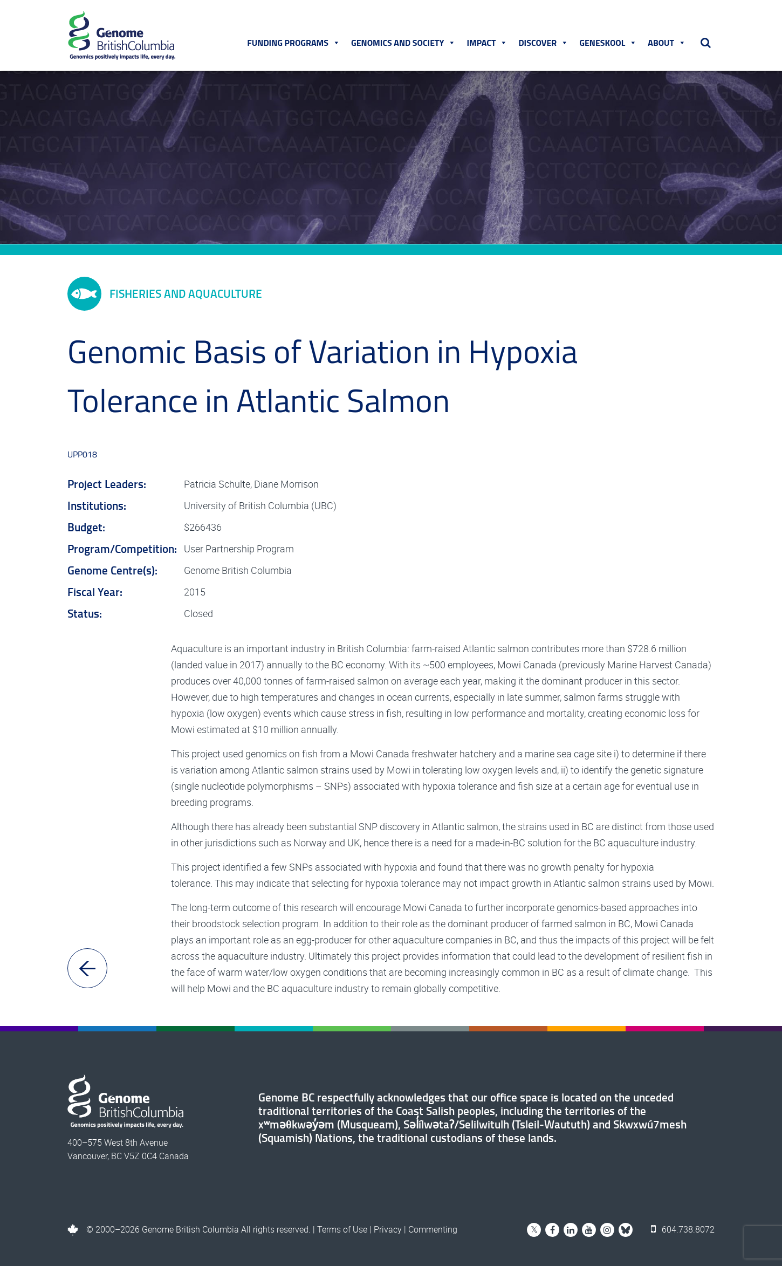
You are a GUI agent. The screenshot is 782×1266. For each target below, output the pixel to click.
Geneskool (608, 42)
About (667, 42)
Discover (543, 42)
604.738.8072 (683, 1229)
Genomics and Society (403, 42)
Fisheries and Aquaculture (164, 294)
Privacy (388, 1229)
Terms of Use (342, 1229)
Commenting (432, 1229)
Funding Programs (293, 42)
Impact (487, 42)
